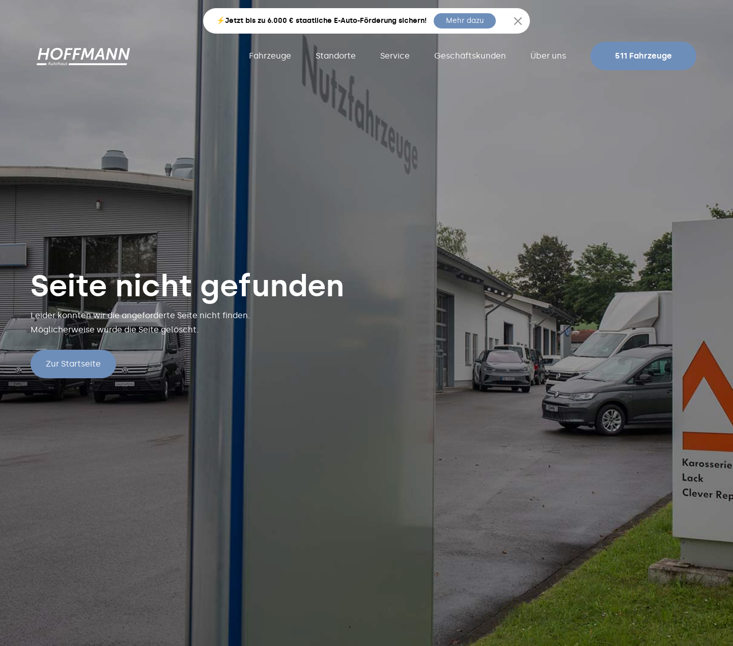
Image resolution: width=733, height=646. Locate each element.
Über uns (548, 56)
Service (395, 56)
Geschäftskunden (470, 56)
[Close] (518, 21)
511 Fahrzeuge (643, 56)
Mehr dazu (465, 20)
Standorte (336, 56)
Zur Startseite (73, 364)
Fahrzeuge (270, 56)
